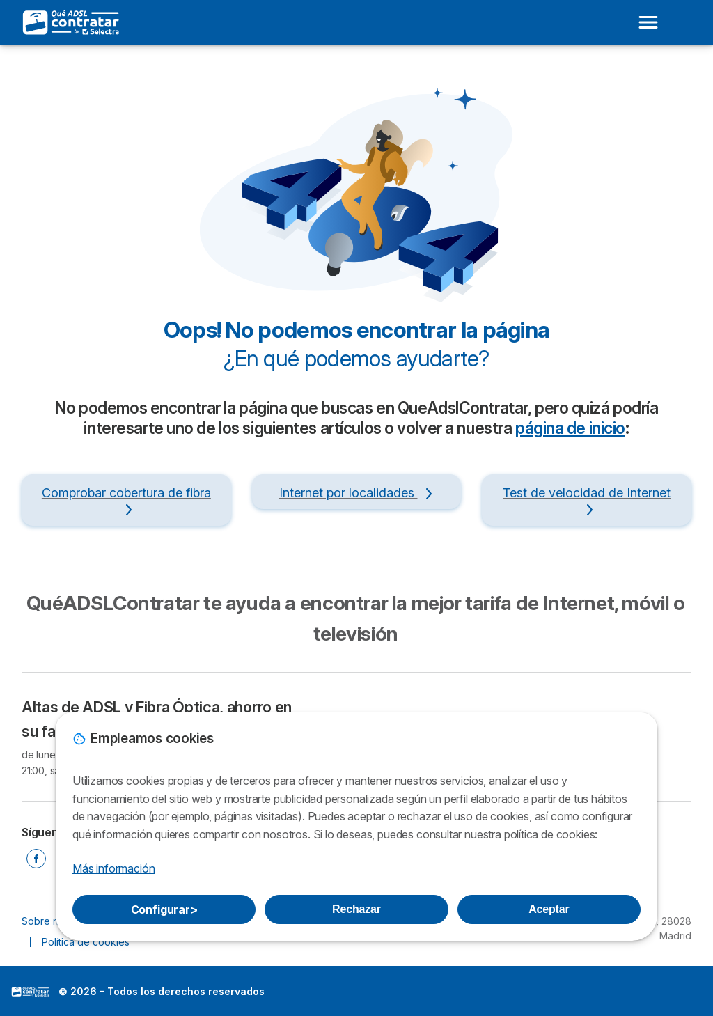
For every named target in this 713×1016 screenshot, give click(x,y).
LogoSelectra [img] (30, 992)
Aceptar (548, 909)
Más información (113, 868)
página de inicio (570, 428)
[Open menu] (648, 22)
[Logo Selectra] (72, 22)
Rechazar (356, 909)
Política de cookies (86, 942)
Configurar (164, 909)
